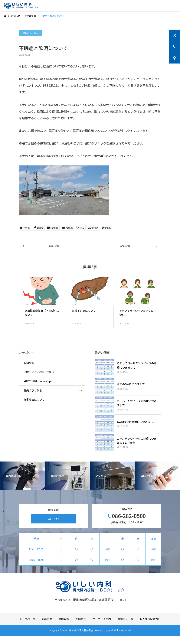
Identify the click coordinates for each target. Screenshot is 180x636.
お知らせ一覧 (125, 619)
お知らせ (29, 362)
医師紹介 (81, 619)
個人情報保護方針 (150, 619)
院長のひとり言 (30, 33)
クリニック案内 (102, 619)
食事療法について (34, 399)
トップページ (27, 619)
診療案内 (47, 619)
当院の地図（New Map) (38, 381)
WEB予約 (53, 518)
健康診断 (64, 619)
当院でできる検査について (39, 372)
